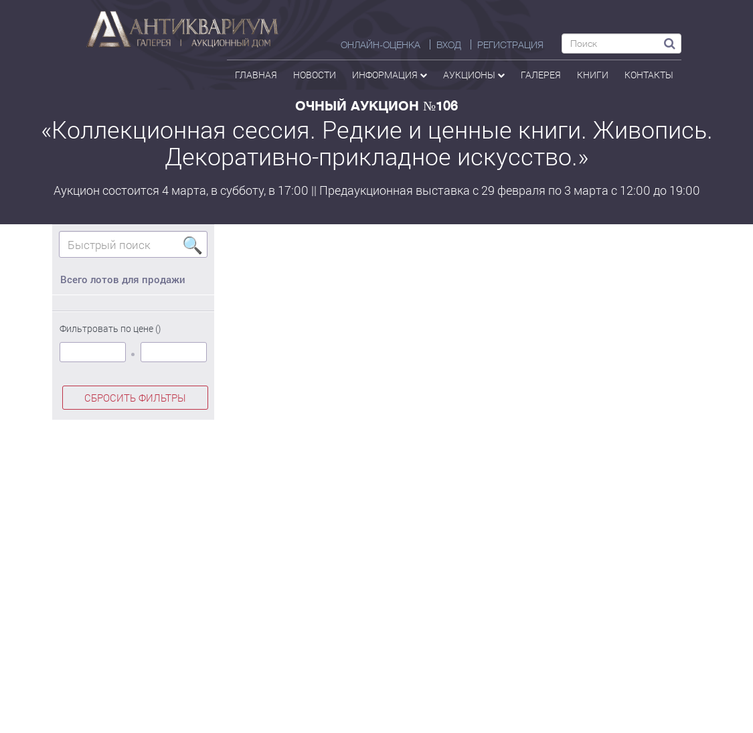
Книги (592, 74)
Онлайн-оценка (380, 44)
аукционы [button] (474, 74)
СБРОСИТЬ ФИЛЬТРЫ (135, 397)
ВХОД (448, 44)
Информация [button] (389, 74)
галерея (541, 74)
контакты (648, 74)
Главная (256, 74)
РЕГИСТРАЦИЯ (510, 44)
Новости (314, 74)
